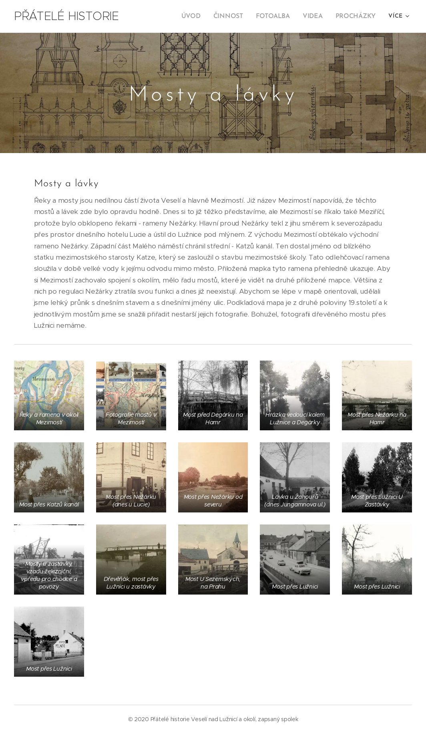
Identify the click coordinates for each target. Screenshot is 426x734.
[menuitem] (198, 16)
